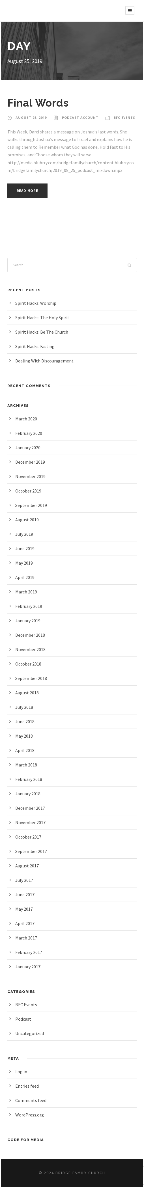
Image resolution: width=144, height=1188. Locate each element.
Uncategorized (29, 1033)
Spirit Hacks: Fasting (36, 346)
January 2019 (29, 620)
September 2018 (32, 678)
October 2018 (29, 663)
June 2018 (25, 721)
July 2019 (25, 534)
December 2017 (31, 807)
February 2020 (30, 433)
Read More (29, 191)
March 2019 (27, 591)
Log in (21, 1071)
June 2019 (25, 548)
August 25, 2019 (31, 117)
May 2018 (25, 735)
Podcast (23, 1018)
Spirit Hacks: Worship (37, 303)
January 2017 (29, 966)
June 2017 (25, 894)
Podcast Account (79, 117)
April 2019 (25, 577)
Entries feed (27, 1085)
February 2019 (30, 606)
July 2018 (25, 707)
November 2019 (31, 476)
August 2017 (28, 865)
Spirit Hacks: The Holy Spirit (43, 317)
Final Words (38, 103)
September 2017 (32, 851)
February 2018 (30, 779)
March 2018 (27, 764)
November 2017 (31, 822)
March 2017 (27, 937)
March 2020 (27, 418)
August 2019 (28, 519)
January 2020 (29, 447)
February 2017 (30, 952)
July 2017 (25, 880)
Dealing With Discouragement (45, 360)
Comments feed (31, 1100)
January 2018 (29, 793)
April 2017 (25, 923)
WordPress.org (30, 1114)
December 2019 (31, 461)
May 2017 (25, 908)
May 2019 (25, 562)
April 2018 (25, 750)
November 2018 (31, 649)
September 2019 (32, 505)
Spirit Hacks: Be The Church (43, 331)
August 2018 (28, 692)
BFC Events (123, 117)
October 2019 (29, 490)
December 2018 (31, 634)
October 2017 (29, 836)
